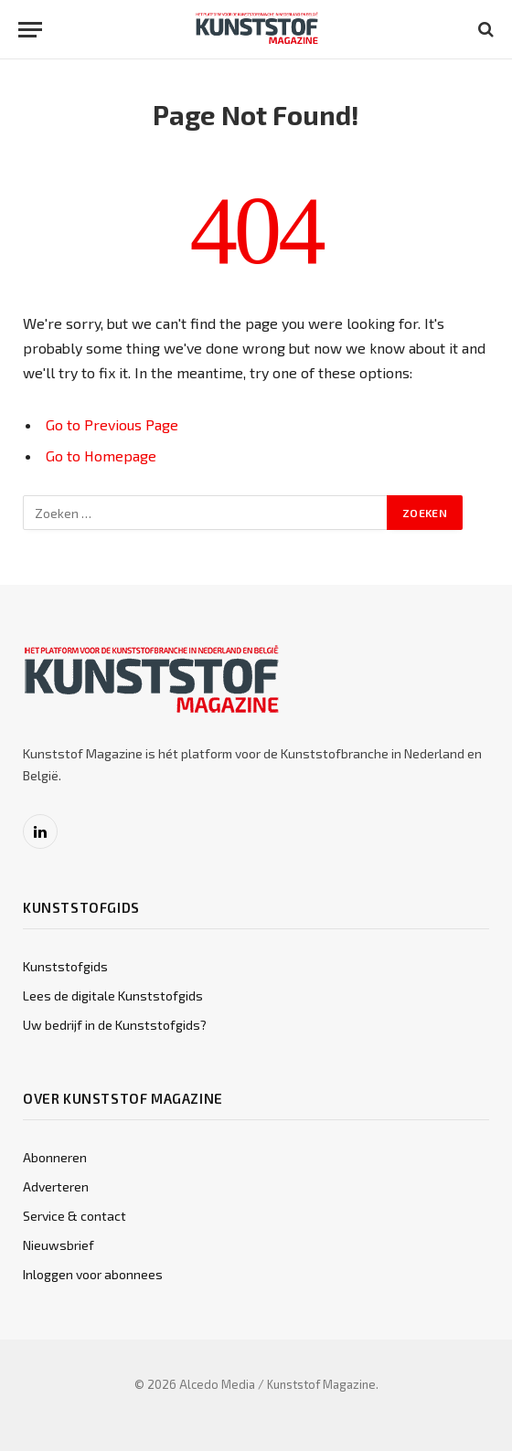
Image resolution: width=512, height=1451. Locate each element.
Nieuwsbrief (58, 1245)
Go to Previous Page (112, 424)
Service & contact (74, 1215)
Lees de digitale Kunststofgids (113, 995)
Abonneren (55, 1157)
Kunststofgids (65, 966)
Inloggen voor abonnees (93, 1274)
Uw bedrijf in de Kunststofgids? (115, 1025)
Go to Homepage (101, 455)
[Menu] (30, 29)
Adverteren (56, 1186)
